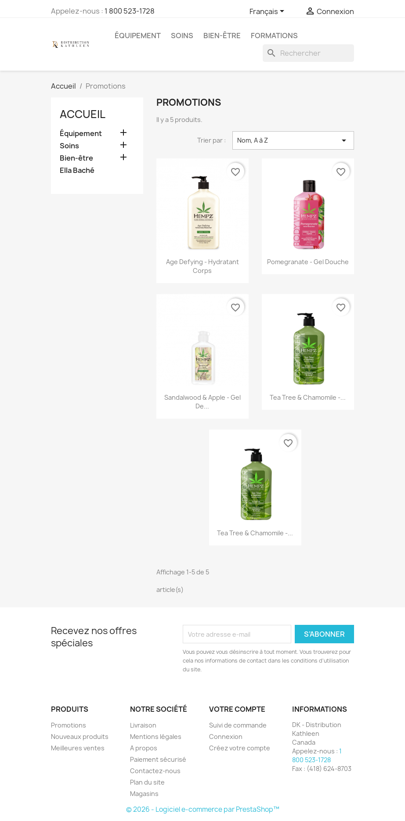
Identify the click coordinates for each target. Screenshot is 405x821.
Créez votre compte (239, 748)
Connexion (225, 736)
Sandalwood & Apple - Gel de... (202, 401)
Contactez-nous (155, 771)
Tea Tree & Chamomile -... (308, 397)
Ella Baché (77, 170)
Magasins (144, 793)
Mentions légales (155, 736)
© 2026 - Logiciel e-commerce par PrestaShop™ (202, 809)
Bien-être (222, 35)
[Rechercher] (308, 53)
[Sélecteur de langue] (268, 12)
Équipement (138, 35)
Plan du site (147, 782)
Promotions (68, 725)
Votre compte (237, 709)
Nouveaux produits (79, 736)
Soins (182, 35)
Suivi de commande (238, 725)
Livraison (143, 725)
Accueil (82, 114)
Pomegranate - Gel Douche (308, 262)
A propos (143, 748)
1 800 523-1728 (130, 11)
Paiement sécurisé (158, 759)
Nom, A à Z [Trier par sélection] (293, 140)
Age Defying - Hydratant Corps (202, 266)
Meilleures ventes (78, 748)
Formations (274, 35)
